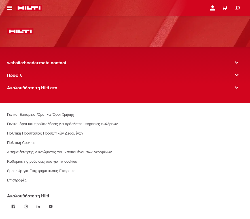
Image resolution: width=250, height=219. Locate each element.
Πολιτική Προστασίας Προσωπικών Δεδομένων (45, 133)
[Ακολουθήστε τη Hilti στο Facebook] (13, 206)
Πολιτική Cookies (21, 142)
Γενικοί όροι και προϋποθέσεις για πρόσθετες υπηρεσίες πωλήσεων (62, 123)
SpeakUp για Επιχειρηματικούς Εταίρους (41, 170)
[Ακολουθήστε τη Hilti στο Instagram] (26, 206)
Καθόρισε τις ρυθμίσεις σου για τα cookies (42, 161)
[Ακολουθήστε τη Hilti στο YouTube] (51, 206)
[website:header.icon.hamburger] (9, 8)
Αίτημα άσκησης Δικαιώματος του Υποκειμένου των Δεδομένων (59, 152)
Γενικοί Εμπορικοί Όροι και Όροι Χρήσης (40, 114)
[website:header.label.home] (29, 8)
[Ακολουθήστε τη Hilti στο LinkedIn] (38, 206)
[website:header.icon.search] (237, 8)
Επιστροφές (17, 180)
